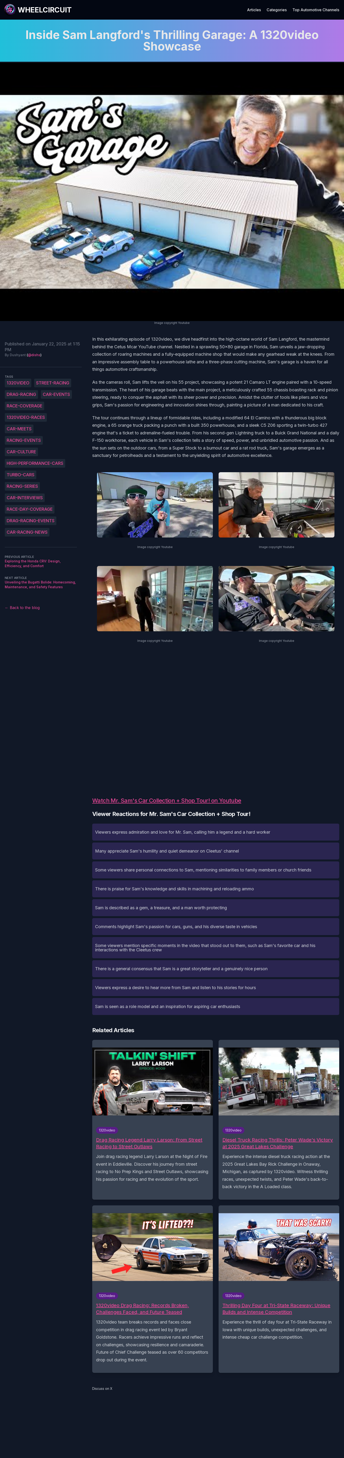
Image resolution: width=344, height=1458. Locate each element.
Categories (277, 9)
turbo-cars (20, 474)
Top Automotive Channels (315, 9)
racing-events (24, 440)
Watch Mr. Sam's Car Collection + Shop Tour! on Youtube (166, 800)
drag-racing (21, 394)
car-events (56, 394)
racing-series (22, 486)
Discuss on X (102, 1388)
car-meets (19, 428)
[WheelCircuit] (37, 10)
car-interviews (25, 497)
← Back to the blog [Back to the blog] (22, 607)
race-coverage (24, 405)
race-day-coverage (30, 509)
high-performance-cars (35, 463)
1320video (18, 382)
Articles (254, 9)
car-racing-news (27, 532)
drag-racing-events (30, 520)
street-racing (52, 382)
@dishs (34, 355)
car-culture (21, 451)
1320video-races (26, 417)
